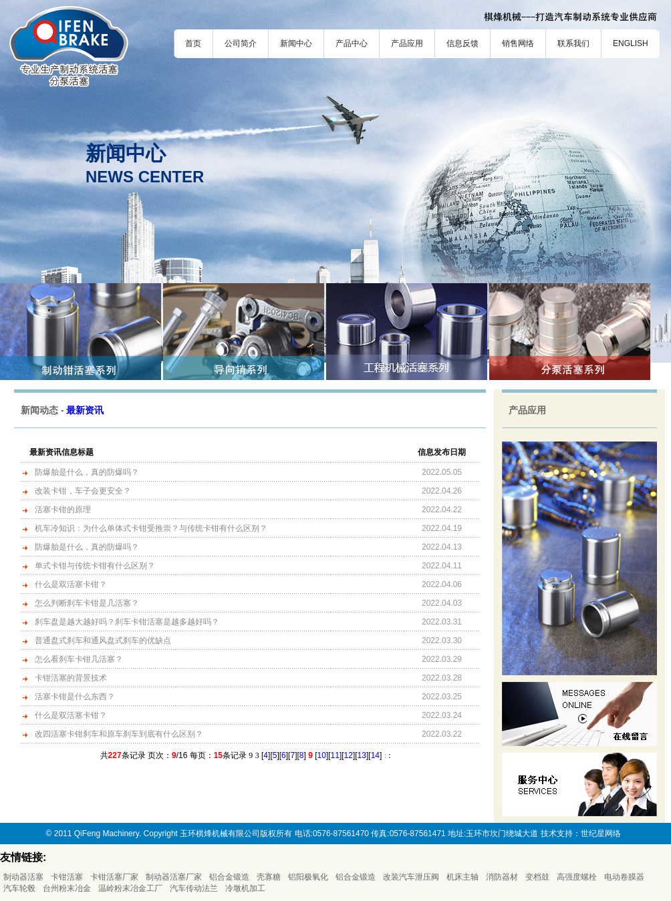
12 (348, 755)
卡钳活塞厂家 (114, 877)
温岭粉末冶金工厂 (130, 888)
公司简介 (241, 43)
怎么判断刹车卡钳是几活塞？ (87, 603)
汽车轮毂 (19, 888)
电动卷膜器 (624, 877)
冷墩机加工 (245, 888)
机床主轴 (462, 877)
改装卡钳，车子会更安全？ (83, 491)
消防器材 (502, 877)
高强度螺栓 (577, 877)
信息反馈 (462, 43)
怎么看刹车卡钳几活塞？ (79, 659)
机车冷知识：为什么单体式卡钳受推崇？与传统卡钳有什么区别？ (151, 528)
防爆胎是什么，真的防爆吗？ (87, 472)
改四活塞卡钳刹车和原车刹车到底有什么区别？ (119, 734)
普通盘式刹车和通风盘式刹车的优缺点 (103, 640)
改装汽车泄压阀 (411, 877)
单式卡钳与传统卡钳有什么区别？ (95, 565)
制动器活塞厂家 (174, 877)
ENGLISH (630, 43)
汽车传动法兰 (194, 888)
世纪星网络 (601, 833)
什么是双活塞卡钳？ (71, 584)
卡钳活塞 (67, 877)
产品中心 (352, 43)
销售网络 (518, 43)
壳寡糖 (269, 877)
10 (321, 755)
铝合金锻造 (229, 877)
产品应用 (407, 43)
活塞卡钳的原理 (63, 509)
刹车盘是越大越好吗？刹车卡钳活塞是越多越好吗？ (127, 621)
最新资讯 (85, 410)
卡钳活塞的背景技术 (71, 678)
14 (375, 755)
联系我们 (573, 43)
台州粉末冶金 (67, 888)
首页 (193, 43)
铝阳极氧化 (308, 877)
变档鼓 (537, 877)
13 (362, 755)
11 (335, 755)
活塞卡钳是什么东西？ (75, 696)
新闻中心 (296, 43)
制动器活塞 (23, 877)
